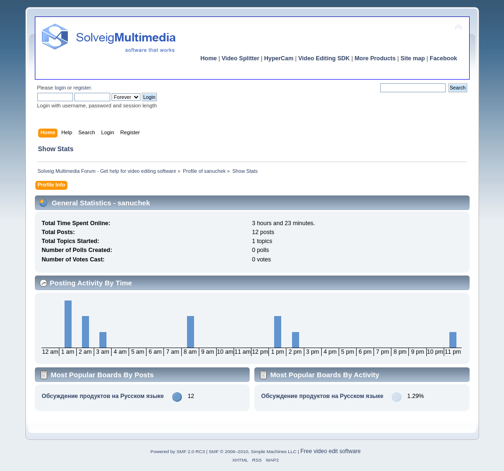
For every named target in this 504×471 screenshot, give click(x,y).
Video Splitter (240, 58)
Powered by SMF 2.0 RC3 (177, 451)
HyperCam (278, 58)
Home (209, 58)
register (82, 87)
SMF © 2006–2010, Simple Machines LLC (252, 451)
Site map (412, 58)
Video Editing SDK (324, 58)
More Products (375, 58)
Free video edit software (331, 451)
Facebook (443, 58)
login (60, 87)
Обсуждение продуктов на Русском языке (102, 396)
